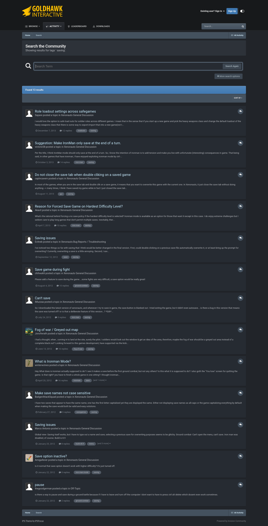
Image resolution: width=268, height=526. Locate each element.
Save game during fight (52, 269)
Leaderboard (78, 26)
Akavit (38, 210)
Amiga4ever (41, 460)
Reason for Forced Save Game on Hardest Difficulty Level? (79, 206)
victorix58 (40, 146)
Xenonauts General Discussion (77, 115)
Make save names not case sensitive (62, 393)
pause (39, 485)
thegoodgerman (43, 488)
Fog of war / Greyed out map (56, 330)
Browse (33, 26)
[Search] (212, 26)
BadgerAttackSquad (45, 396)
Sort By (238, 98)
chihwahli (40, 273)
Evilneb (38, 241)
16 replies (62, 349)
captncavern (41, 178)
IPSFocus (39, 521)
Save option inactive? (51, 456)
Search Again (232, 66)
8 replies (64, 443)
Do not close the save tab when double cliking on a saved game (83, 175)
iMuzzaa (39, 301)
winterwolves (42, 365)
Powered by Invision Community (231, 521)
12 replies (66, 130)
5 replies (60, 317)
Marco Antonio (43, 428)
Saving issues (45, 238)
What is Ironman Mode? (53, 361)
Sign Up (232, 11)
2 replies (64, 500)
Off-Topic (76, 488)
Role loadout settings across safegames (65, 111)
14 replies (63, 162)
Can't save (42, 298)
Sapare (38, 115)
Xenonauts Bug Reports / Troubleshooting (83, 241)
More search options (228, 76)
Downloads (103, 26)
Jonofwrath (41, 333)
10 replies (60, 225)
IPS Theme (27, 521)
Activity (54, 26)
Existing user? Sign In (213, 11)
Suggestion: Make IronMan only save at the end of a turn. (78, 143)
